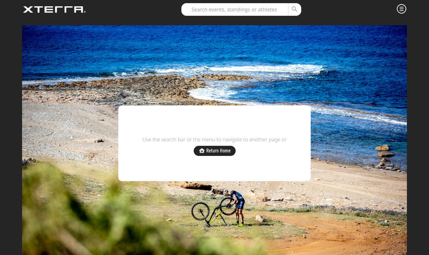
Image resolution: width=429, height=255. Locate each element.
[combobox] (238, 9)
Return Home (215, 151)
